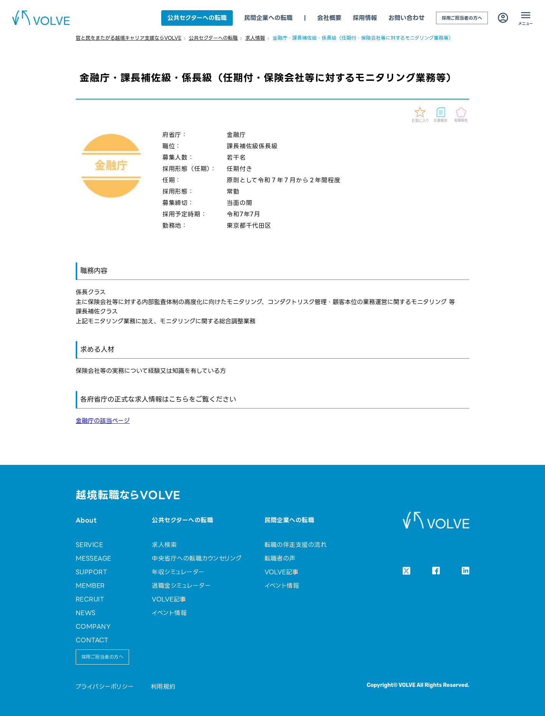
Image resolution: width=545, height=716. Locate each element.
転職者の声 (280, 558)
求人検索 (164, 545)
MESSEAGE (93, 558)
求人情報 (255, 38)
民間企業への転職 (268, 18)
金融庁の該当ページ (103, 421)
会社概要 (329, 18)
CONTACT (92, 640)
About (86, 520)
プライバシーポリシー (105, 686)
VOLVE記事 (169, 599)
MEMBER (90, 585)
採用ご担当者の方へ (462, 18)
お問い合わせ (406, 18)
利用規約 (163, 686)
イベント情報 (169, 613)
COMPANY (93, 626)
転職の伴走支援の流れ (296, 545)
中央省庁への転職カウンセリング (196, 558)
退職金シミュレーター (181, 585)
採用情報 (365, 18)
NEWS (86, 613)
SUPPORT (91, 572)
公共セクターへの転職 (197, 18)
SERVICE (89, 545)
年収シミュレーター (178, 572)
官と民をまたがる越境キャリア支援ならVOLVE (128, 38)
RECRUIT (90, 599)
